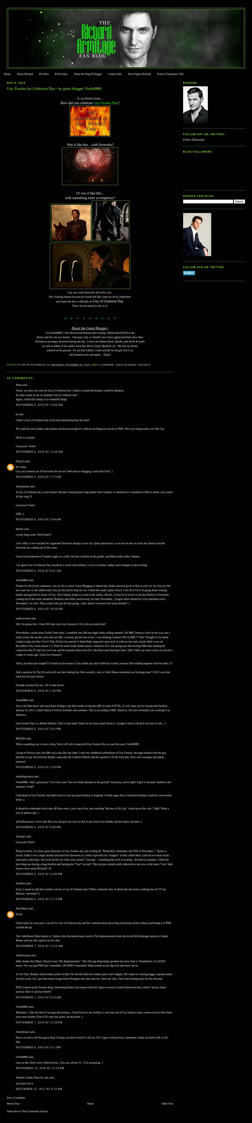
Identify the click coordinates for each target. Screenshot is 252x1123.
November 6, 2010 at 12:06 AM (39, 404)
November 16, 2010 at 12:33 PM (40, 1068)
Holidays (144, 365)
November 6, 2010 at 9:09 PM (38, 827)
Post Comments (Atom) (35, 1111)
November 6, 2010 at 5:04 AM (38, 519)
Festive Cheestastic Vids (170, 74)
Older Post (167, 1103)
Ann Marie (22, 908)
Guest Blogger (126, 365)
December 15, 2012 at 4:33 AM (39, 1089)
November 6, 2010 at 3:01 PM (38, 728)
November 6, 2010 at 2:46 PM (38, 690)
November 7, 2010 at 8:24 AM (38, 997)
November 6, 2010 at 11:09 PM (39, 874)
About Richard (25, 74)
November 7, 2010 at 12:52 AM (39, 946)
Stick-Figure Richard (139, 74)
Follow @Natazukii (194, 139)
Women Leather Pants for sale (32, 1077)
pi (17, 414)
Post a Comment (16, 1097)
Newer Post (13, 1103)
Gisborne (107, 365)
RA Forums (61, 74)
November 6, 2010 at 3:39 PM (38, 767)
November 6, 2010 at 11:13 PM (39, 899)
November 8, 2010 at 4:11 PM (38, 1047)
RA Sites (44, 74)
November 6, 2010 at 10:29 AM (39, 608)
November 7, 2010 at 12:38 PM (39, 1022)
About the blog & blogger (88, 74)
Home (7, 74)
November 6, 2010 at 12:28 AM (39, 451)
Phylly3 (20, 461)
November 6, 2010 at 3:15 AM (38, 476)
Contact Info (115, 74)
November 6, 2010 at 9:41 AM (38, 570)
